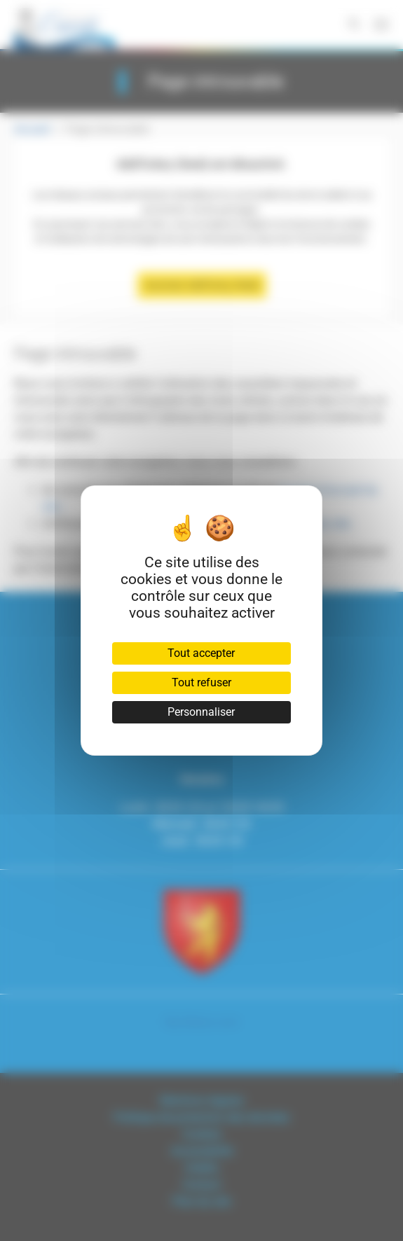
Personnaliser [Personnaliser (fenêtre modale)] (201, 712)
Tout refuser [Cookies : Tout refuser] (201, 682)
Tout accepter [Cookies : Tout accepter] (201, 653)
